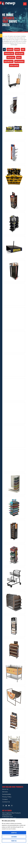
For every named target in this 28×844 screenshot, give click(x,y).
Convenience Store (9, 53)
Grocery (19, 57)
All (4, 49)
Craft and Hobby (19, 53)
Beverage (17, 49)
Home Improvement (19, 61)
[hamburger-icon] (25, 3)
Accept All (14, 833)
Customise (14, 837)
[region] (14, 831)
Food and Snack (10, 57)
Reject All (14, 841)
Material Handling (14, 65)
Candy (23, 49)
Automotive (10, 49)
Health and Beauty (8, 61)
